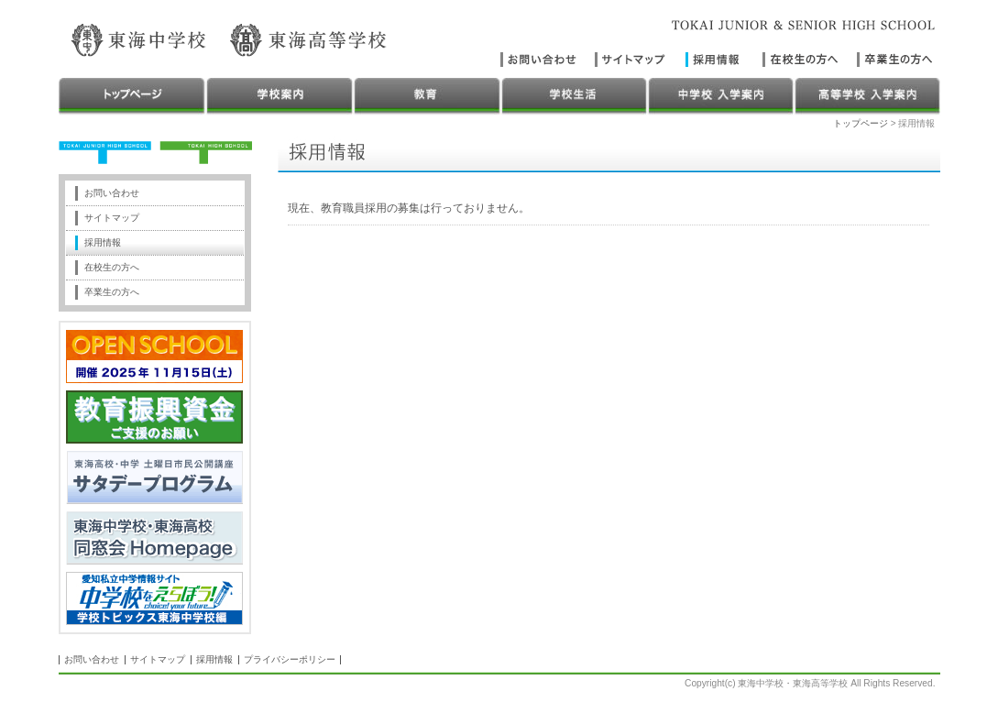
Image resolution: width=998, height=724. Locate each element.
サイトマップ (111, 218)
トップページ (860, 123)
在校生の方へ (111, 267)
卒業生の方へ (111, 292)
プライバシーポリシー (289, 659)
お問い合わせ (111, 193)
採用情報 (102, 242)
